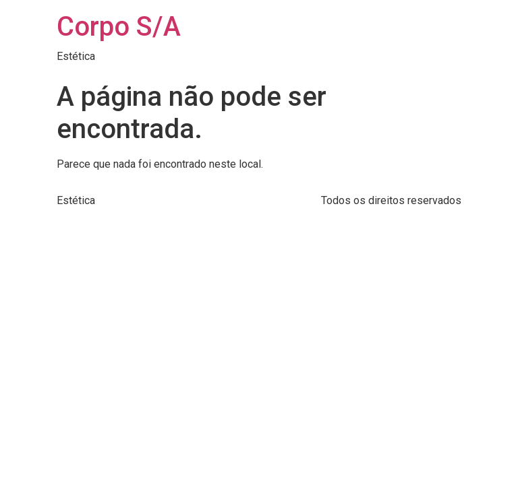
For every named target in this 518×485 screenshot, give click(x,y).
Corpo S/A (119, 26)
